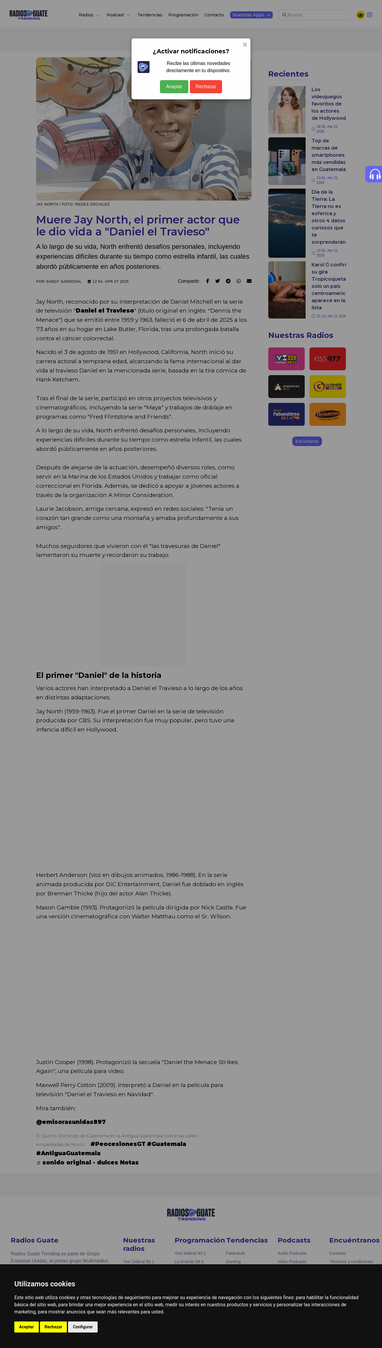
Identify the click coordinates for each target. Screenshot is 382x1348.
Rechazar (206, 86)
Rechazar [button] (53, 1326)
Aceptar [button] (26, 1326)
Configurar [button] (83, 1326)
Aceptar (174, 86)
